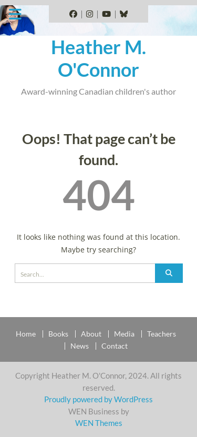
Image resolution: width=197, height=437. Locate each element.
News (79, 346)
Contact (114, 346)
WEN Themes (98, 423)
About (91, 334)
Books (58, 334)
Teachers (161, 334)
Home (26, 334)
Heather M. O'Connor (98, 58)
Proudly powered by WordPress (98, 399)
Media (124, 334)
